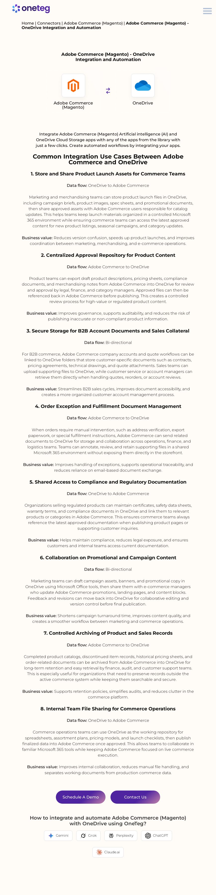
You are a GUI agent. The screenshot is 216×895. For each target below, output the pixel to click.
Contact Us (135, 797)
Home (28, 23)
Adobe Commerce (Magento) (94, 23)
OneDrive (143, 89)
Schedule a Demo (81, 797)
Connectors (49, 23)
